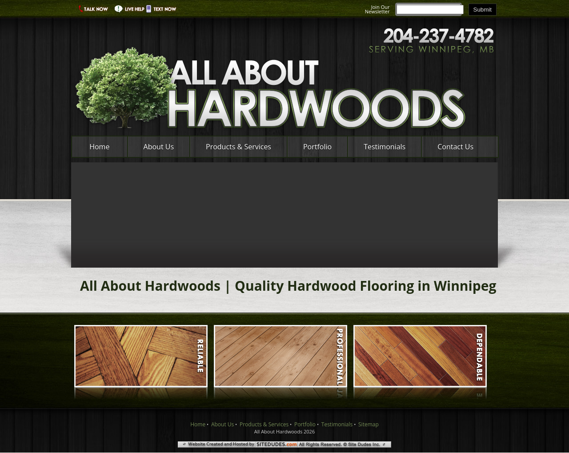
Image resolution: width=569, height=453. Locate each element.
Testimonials (384, 147)
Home (100, 147)
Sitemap (368, 424)
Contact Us (455, 147)
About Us (159, 147)
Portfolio (317, 147)
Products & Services (238, 147)
